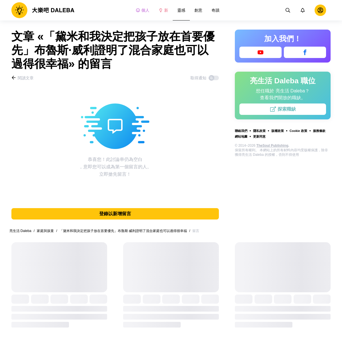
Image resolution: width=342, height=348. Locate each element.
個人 (142, 10)
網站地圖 (241, 136)
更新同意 (259, 136)
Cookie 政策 (298, 130)
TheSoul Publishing (272, 146)
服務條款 (319, 130)
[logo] (42, 10)
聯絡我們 (241, 130)
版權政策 (277, 130)
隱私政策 (259, 130)
